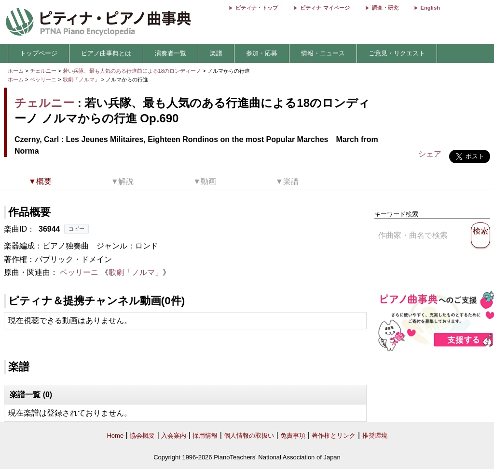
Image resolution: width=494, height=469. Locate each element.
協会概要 (142, 435)
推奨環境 (374, 435)
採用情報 (205, 435)
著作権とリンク (334, 435)
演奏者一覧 (170, 53)
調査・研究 (385, 8)
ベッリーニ (43, 79)
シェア (429, 154)
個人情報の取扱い (249, 435)
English (430, 8)
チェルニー (43, 71)
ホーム (16, 71)
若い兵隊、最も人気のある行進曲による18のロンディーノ (133, 71)
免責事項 (292, 435)
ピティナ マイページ (324, 8)
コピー (76, 229)
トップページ (38, 53)
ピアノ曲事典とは (106, 53)
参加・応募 (261, 53)
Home (115, 435)
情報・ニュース (323, 53)
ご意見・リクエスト (397, 53)
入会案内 (173, 435)
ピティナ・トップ (256, 8)
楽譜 (216, 53)
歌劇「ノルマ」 (82, 79)
